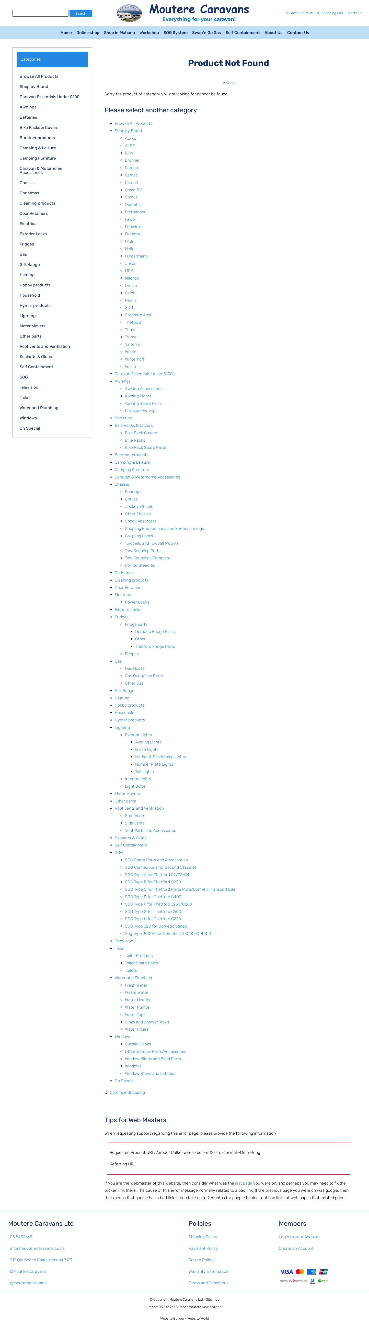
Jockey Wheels (139, 506)
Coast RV (133, 189)
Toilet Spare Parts (141, 963)
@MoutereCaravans (28, 1271)
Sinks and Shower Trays (147, 1022)
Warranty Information (208, 1271)
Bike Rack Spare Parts (145, 447)
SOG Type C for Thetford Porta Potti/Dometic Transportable (180, 889)
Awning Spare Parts (143, 403)
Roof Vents (135, 815)
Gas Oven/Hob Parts (144, 675)
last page (243, 1183)
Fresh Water (136, 985)
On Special (30, 428)
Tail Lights (144, 771)
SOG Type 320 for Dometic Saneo (156, 926)
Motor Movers (32, 326)
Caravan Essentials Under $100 (49, 96)
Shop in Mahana (119, 32)
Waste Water (136, 992)
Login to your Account (299, 1236)
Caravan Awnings (141, 410)
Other (140, 639)
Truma (130, 336)
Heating (27, 274)
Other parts (30, 336)
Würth (130, 366)
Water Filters (137, 1029)
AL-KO (130, 138)
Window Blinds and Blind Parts (153, 1058)
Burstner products (37, 137)
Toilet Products (139, 955)
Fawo (130, 219)
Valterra (132, 344)
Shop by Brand (34, 86)
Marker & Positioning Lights (160, 756)
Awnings (28, 107)
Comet (131, 197)
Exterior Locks (33, 233)
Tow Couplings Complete (147, 557)
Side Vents (135, 823)
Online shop (87, 32)
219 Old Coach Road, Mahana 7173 (41, 1259)
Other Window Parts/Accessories (155, 1051)
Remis (130, 300)
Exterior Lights (138, 734)
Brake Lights (146, 749)
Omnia (131, 285)
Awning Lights (148, 742)
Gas (23, 254)
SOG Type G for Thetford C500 (153, 911)
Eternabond (135, 211)
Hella (129, 248)
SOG (24, 377)
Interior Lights (138, 778)
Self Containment (243, 32)
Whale (130, 351)
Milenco (132, 278)
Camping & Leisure (38, 148)
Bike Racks (135, 440)
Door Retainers (34, 213)
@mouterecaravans (28, 1282)
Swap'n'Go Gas (206, 32)
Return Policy (201, 1259)
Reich (130, 293)
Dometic (133, 204)
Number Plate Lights (154, 764)
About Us (273, 32)
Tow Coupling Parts (142, 550)
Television (29, 387)
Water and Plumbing (39, 407)
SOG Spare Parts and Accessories (156, 859)
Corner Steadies (140, 565)
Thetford (133, 322)
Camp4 (131, 182)
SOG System (176, 32)
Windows (28, 418)
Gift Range (30, 264)
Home (66, 32)
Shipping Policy (203, 1236)
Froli (129, 241)
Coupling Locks (139, 535)
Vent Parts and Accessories (150, 830)
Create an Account (296, 1248)
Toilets (131, 970)
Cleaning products (37, 203)
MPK (129, 270)
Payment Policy (203, 1248)
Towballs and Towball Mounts (152, 543)
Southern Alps (138, 315)
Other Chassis (138, 513)
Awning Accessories (144, 388)
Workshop (149, 32)
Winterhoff (134, 359)
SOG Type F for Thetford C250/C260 (158, 904)
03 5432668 (21, 1236)
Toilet (25, 397)
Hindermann (136, 256)
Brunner (132, 160)
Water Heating (138, 999)
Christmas (29, 193)
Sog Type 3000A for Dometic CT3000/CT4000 (168, 933)
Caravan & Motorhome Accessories (41, 170)
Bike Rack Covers (141, 432)
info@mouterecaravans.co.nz (37, 1248)
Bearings (133, 491)
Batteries (28, 117)
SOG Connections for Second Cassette (161, 867)
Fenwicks (134, 226)
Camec (131, 175)
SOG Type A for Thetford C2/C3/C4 (157, 874)
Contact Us (298, 32)
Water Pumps (137, 1007)
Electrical (29, 223)
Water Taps (135, 1014)
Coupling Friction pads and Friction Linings (164, 528)
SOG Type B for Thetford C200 (153, 881)
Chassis (27, 182)
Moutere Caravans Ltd (186, 1299)
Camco (131, 167)
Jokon (130, 263)
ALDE (130, 145)
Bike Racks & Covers (39, 127)
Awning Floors (138, 396)
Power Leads (137, 602)
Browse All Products (39, 76)
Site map (213, 1299)
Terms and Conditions (208, 1282)
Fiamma (132, 233)
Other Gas (134, 683)
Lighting (28, 315)
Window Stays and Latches (150, 1073)
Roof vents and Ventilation (45, 346)
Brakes (131, 499)
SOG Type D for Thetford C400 (153, 896)
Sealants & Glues (36, 356)
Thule (130, 329)
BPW (129, 153)
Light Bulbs (135, 786)
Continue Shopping (127, 1092)
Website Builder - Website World (184, 1318)
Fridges (27, 244)
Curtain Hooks (138, 1044)
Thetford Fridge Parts (155, 646)
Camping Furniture (38, 158)
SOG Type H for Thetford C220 (153, 918)
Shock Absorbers (140, 521)
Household (30, 295)
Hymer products (35, 305)
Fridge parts (136, 624)
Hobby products (35, 285)
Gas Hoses (135, 668)
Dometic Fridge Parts (155, 631)
